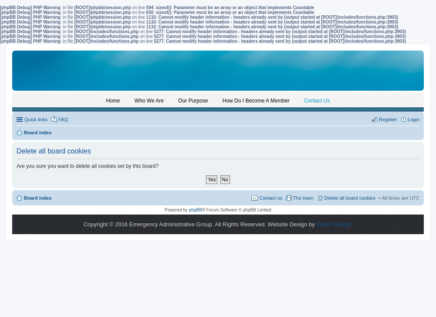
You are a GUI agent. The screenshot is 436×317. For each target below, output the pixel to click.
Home (113, 101)
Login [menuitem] (413, 119)
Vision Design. (334, 224)
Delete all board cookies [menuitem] (349, 198)
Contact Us (317, 101)
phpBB (195, 210)
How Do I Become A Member (256, 101)
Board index (38, 198)
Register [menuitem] (388, 119)
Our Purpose (193, 101)
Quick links (35, 119)
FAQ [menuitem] (63, 119)
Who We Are (149, 101)
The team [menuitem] (303, 198)
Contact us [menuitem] (270, 198)
